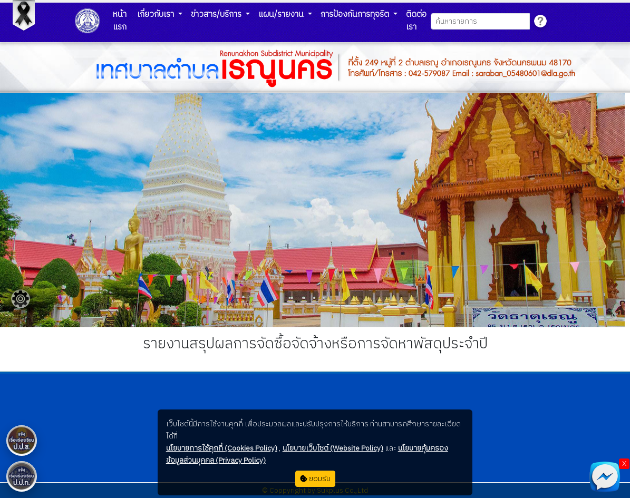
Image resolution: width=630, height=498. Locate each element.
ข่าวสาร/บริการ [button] (217, 14)
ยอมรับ (315, 479)
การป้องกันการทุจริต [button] (356, 14)
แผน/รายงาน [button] (282, 14)
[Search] (480, 21)
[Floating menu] (20, 299)
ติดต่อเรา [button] (416, 20)
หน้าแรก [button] (120, 20)
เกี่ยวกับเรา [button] (156, 14)
